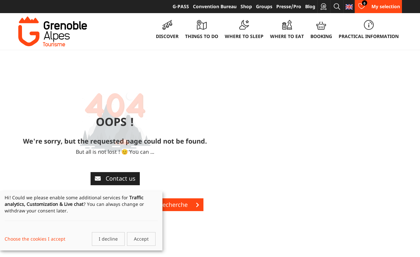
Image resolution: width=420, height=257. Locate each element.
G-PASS (181, 6)
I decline (108, 239)
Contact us (115, 178)
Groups (264, 6)
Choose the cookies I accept (35, 239)
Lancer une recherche (163, 204)
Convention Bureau (215, 6)
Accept (141, 239)
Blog (310, 6)
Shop (246, 6)
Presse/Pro (288, 6)
